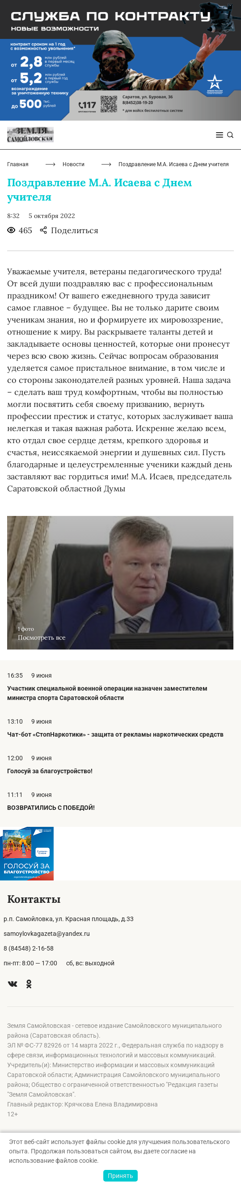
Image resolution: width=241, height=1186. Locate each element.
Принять (120, 1175)
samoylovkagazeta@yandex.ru (47, 933)
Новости (74, 164)
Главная (18, 164)
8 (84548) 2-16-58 (29, 948)
